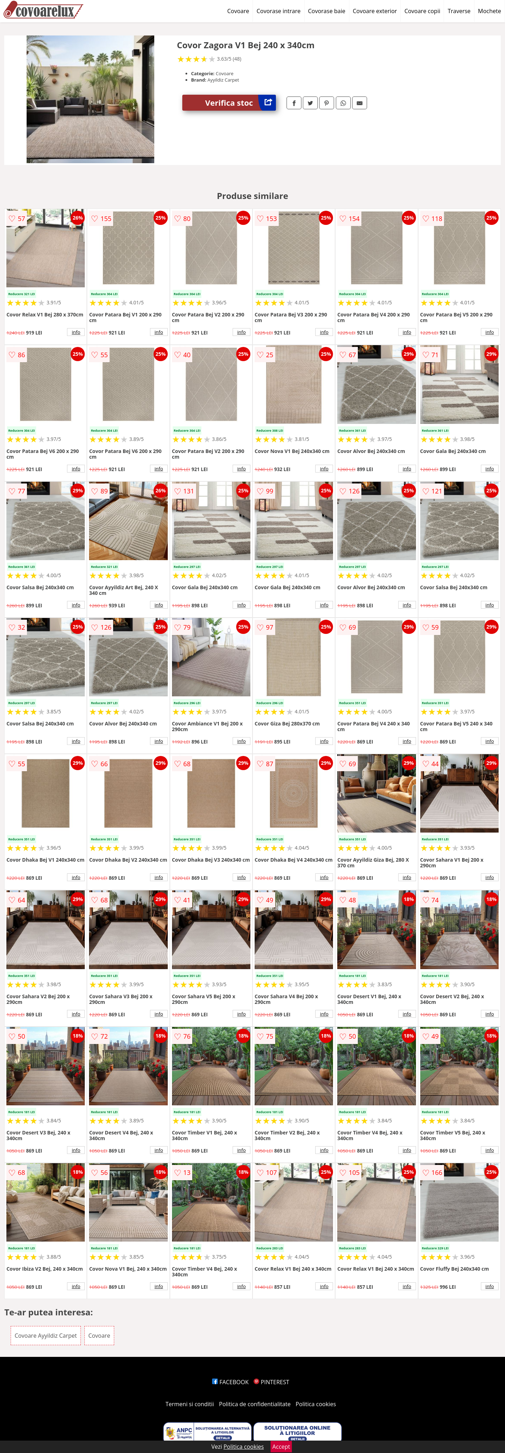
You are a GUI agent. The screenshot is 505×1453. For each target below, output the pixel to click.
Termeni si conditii (190, 1404)
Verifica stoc (240, 103)
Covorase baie (326, 11)
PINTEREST (271, 1382)
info (76, 332)
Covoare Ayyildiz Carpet (46, 1335)
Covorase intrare (278, 11)
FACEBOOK (230, 1382)
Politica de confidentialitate (255, 1404)
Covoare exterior (375, 11)
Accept (281, 1447)
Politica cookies (316, 1404)
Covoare (238, 11)
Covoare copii (422, 11)
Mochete (489, 11)
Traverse (459, 11)
